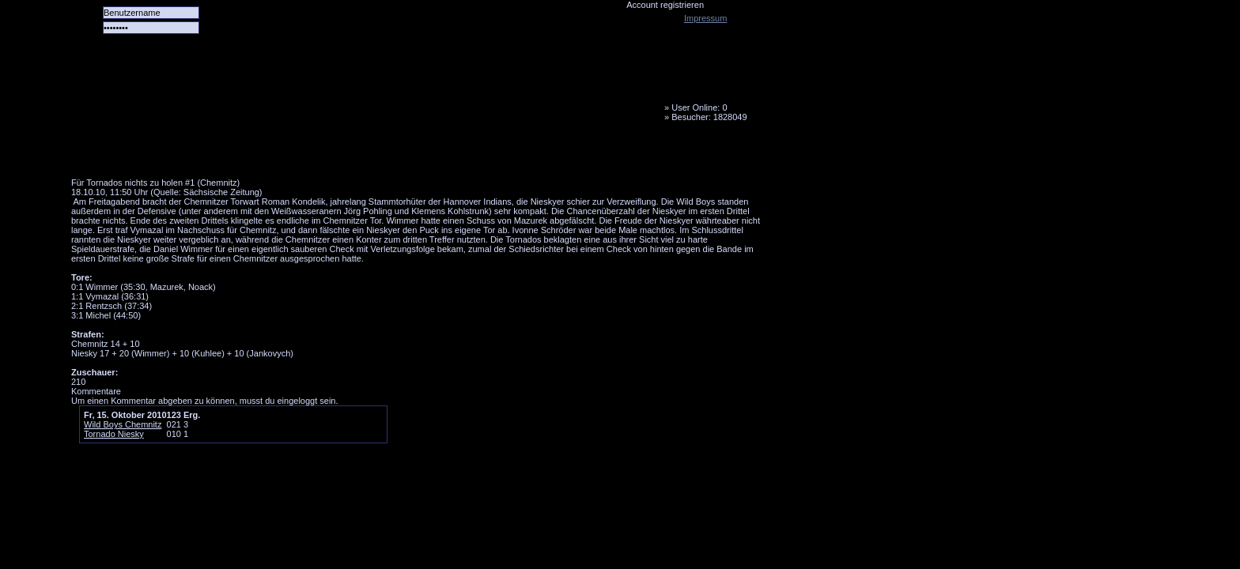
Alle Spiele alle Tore (134, 154)
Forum (288, 154)
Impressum (705, 18)
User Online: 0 (699, 107)
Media (412, 154)
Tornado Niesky (419, 91)
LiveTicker (350, 154)
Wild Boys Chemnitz (122, 424)
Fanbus (474, 154)
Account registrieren (665, 4)
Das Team (227, 154)
